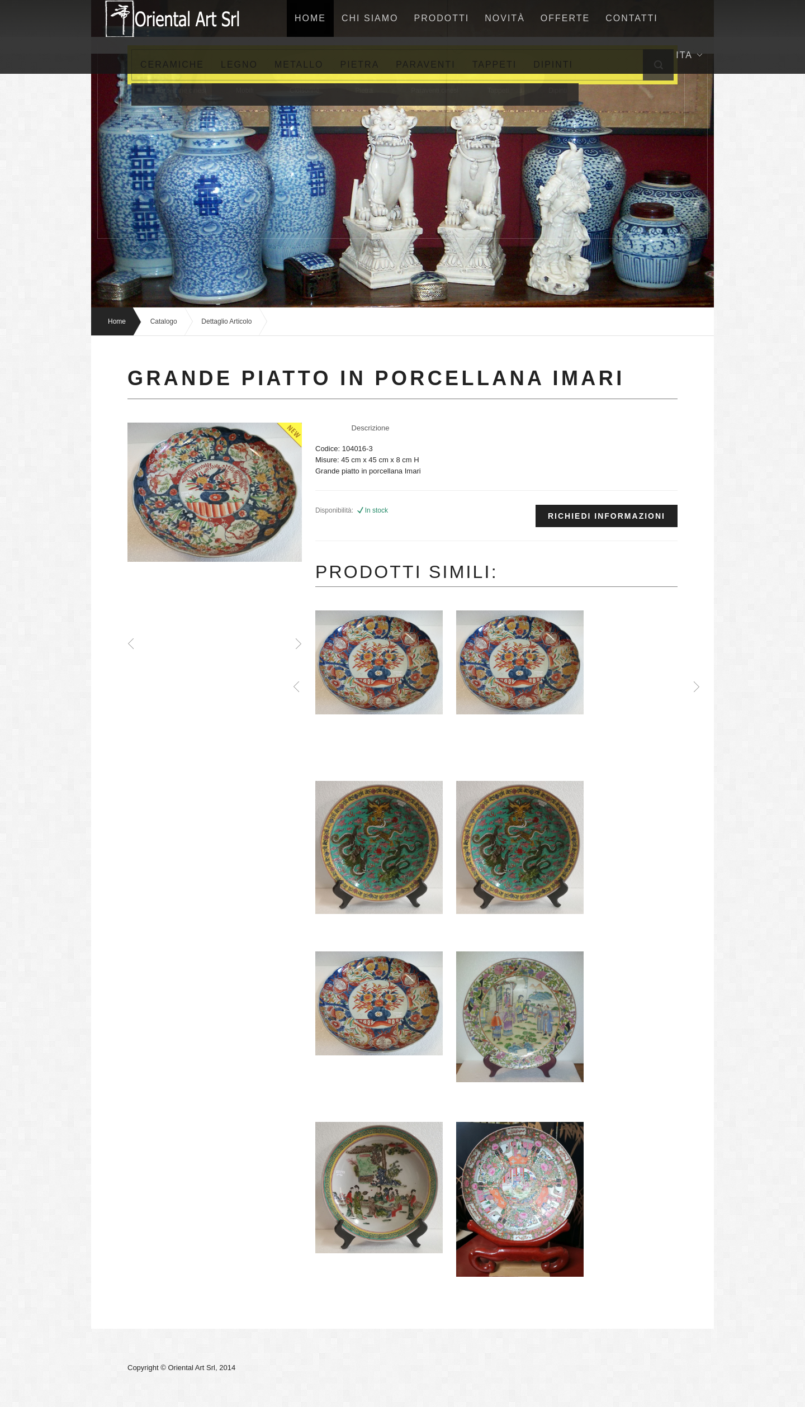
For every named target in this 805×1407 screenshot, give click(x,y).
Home (117, 321)
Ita (689, 55)
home (310, 18)
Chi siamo (370, 18)
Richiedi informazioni (606, 515)
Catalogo (163, 321)
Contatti (631, 18)
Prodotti (442, 18)
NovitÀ (505, 18)
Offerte (565, 18)
